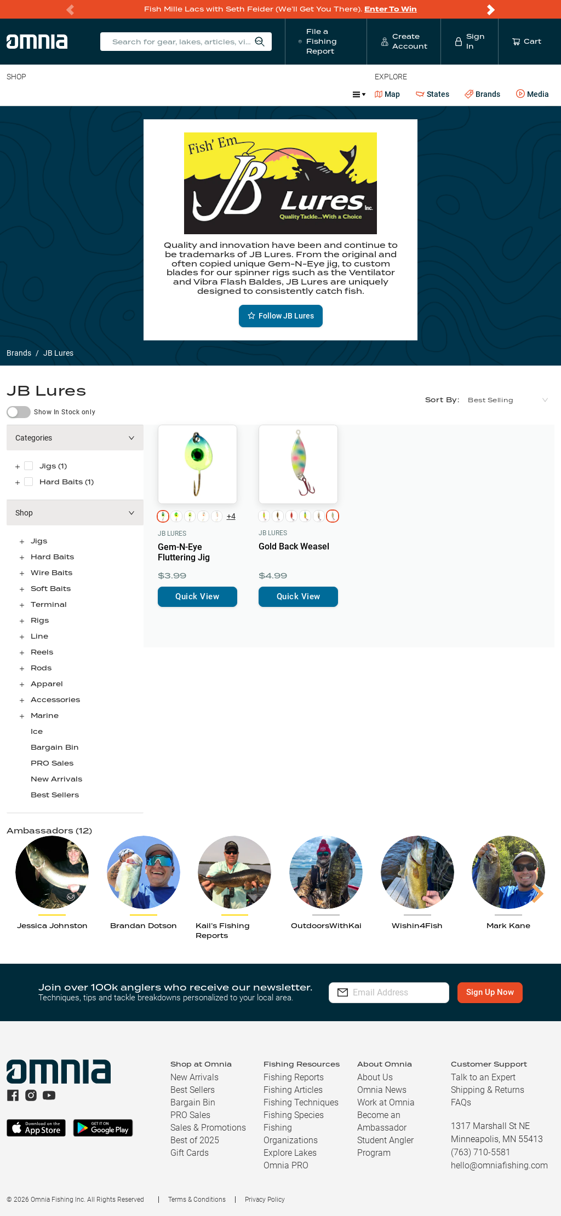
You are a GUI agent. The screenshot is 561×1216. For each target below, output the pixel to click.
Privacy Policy (265, 1199)
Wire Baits (51, 572)
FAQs (461, 1102)
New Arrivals (56, 779)
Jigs (39, 541)
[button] (75, 437)
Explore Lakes (290, 1153)
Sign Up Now (497, 992)
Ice (37, 731)
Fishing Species (294, 1115)
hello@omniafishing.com (499, 1165)
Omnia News (382, 1090)
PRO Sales (52, 763)
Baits (16, 94)
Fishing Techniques (301, 1102)
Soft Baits (51, 588)
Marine (268, 94)
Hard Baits (52, 556)
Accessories (217, 94)
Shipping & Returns (487, 1090)
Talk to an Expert (483, 1077)
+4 (231, 516)
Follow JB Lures (281, 315)
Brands (482, 94)
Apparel (47, 683)
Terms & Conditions (197, 1199)
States (432, 94)
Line (50, 94)
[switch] (19, 412)
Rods (84, 94)
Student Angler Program (385, 1146)
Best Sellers (55, 795)
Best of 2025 (194, 1140)
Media (532, 94)
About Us (375, 1077)
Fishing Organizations (291, 1133)
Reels (120, 94)
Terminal (163, 94)
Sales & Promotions (208, 1127)
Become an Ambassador (382, 1121)
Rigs (40, 620)
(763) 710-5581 (481, 1152)
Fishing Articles (293, 1090)
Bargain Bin (55, 747)
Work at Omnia (386, 1102)
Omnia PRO (286, 1165)
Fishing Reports (294, 1077)
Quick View (197, 596)
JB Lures (172, 533)
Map (387, 94)
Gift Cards (189, 1153)
